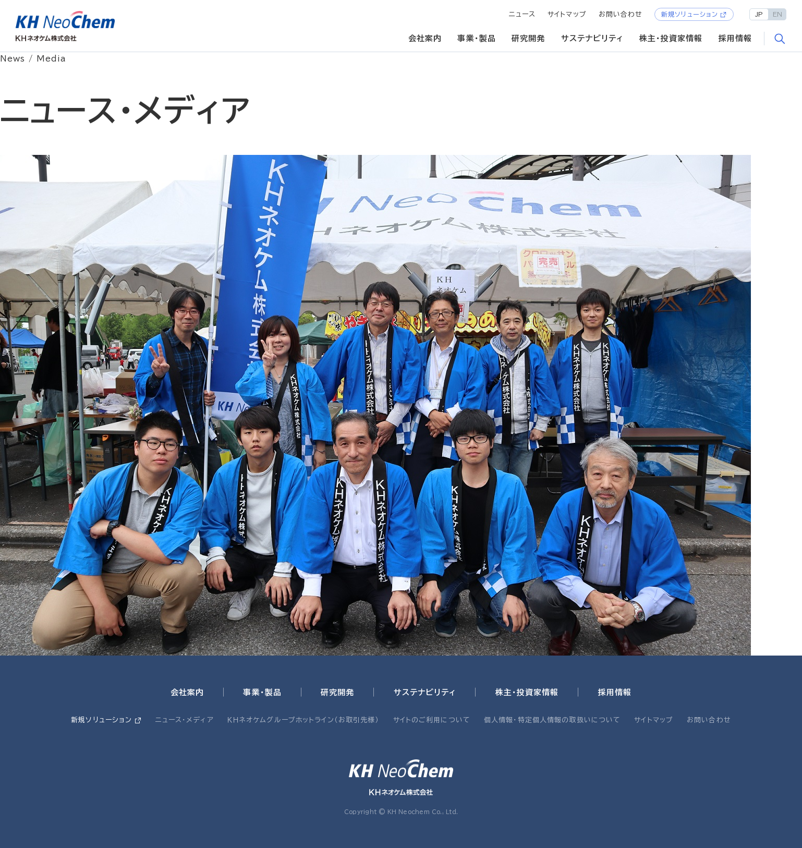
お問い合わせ (621, 14)
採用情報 (735, 38)
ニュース (522, 14)
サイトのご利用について (431, 720)
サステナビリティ (592, 38)
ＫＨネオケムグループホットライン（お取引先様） (303, 720)
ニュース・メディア (184, 720)
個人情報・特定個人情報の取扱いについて (552, 720)
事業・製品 (476, 38)
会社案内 (425, 38)
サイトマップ (567, 14)
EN (777, 14)
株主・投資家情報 (671, 38)
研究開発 (528, 38)
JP (759, 14)
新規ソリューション (689, 14)
